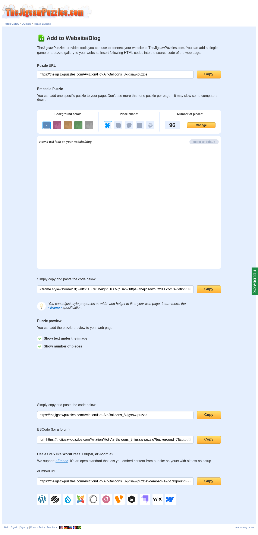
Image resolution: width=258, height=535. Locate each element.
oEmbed (62, 461)
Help (6, 527)
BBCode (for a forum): (54, 429)
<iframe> (55, 307)
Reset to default (204, 141)
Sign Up (24, 527)
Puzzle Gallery (11, 23)
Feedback (52, 527)
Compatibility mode (244, 527)
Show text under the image (62, 338)
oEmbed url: (46, 471)
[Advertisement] (175, 11)
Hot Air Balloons (42, 23)
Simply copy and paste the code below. (66, 279)
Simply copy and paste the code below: (67, 405)
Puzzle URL (46, 65)
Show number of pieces (59, 346)
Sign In (14, 527)
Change (201, 125)
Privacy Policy (37, 527)
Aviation (26, 23)
